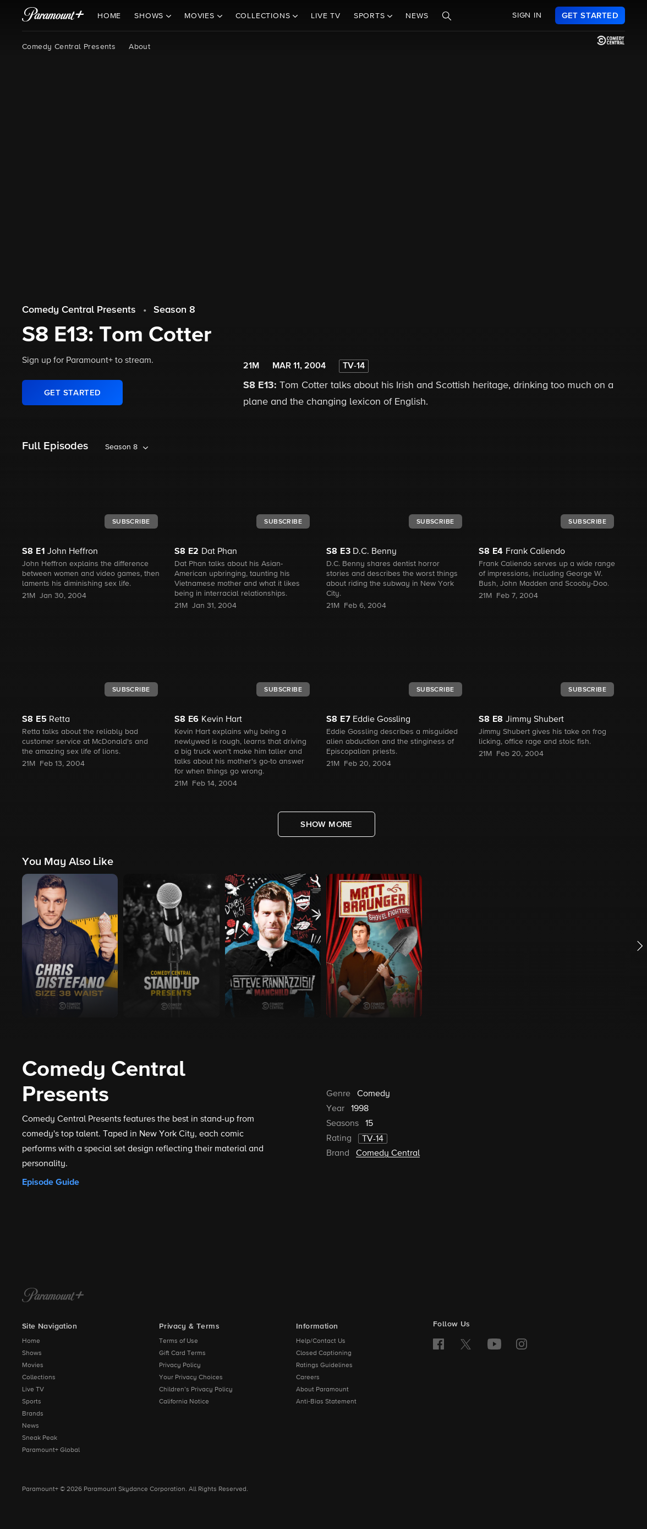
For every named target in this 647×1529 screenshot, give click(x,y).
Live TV (326, 16)
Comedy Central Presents (69, 47)
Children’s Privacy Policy (196, 1389)
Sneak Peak (39, 1438)
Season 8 (174, 310)
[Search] (447, 16)
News (416, 16)
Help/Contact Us (321, 1341)
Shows (32, 1353)
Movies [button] (200, 16)
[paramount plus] (53, 15)
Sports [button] (371, 16)
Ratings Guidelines (324, 1365)
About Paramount (322, 1389)
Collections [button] (264, 16)
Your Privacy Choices (191, 1377)
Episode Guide (50, 1182)
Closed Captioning (324, 1353)
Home (109, 16)
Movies (32, 1365)
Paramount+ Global (51, 1450)
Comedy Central (388, 1153)
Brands (32, 1414)
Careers (308, 1377)
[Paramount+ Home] (53, 1296)
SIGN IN (527, 15)
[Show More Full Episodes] (326, 824)
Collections (39, 1377)
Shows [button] (150, 16)
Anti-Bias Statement (326, 1402)
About (139, 47)
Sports (31, 1402)
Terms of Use (178, 1341)
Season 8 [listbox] (121, 447)
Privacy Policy (180, 1365)
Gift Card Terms (182, 1353)
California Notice (184, 1402)
